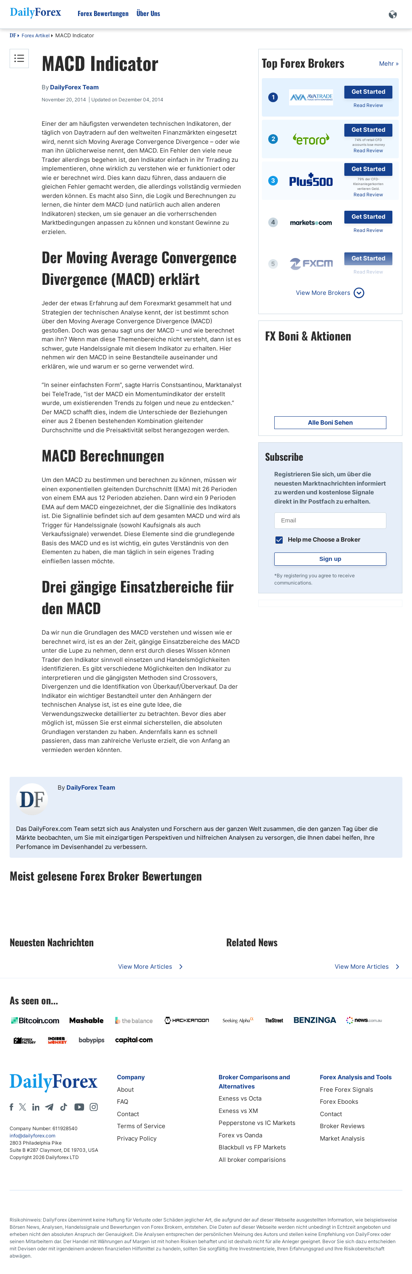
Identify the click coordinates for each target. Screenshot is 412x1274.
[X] (22, 1107)
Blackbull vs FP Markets (252, 1147)
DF (13, 36)
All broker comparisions (252, 1159)
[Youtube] (79, 1107)
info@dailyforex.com (32, 1136)
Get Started (369, 91)
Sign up (331, 558)
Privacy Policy (137, 1138)
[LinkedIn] (35, 1107)
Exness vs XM (238, 1111)
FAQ (122, 1101)
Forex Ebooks (339, 1101)
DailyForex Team (90, 787)
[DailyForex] (54, 1083)
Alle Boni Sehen (330, 422)
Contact (128, 1114)
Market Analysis (342, 1138)
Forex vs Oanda (240, 1135)
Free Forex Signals (346, 1089)
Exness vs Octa (240, 1098)
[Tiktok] (63, 1107)
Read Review (368, 105)
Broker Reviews (342, 1126)
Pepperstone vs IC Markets (257, 1123)
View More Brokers (323, 292)
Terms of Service (141, 1126)
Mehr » (389, 63)
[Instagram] (94, 1107)
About (125, 1089)
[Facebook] (11, 1107)
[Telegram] (49, 1107)
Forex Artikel (36, 35)
